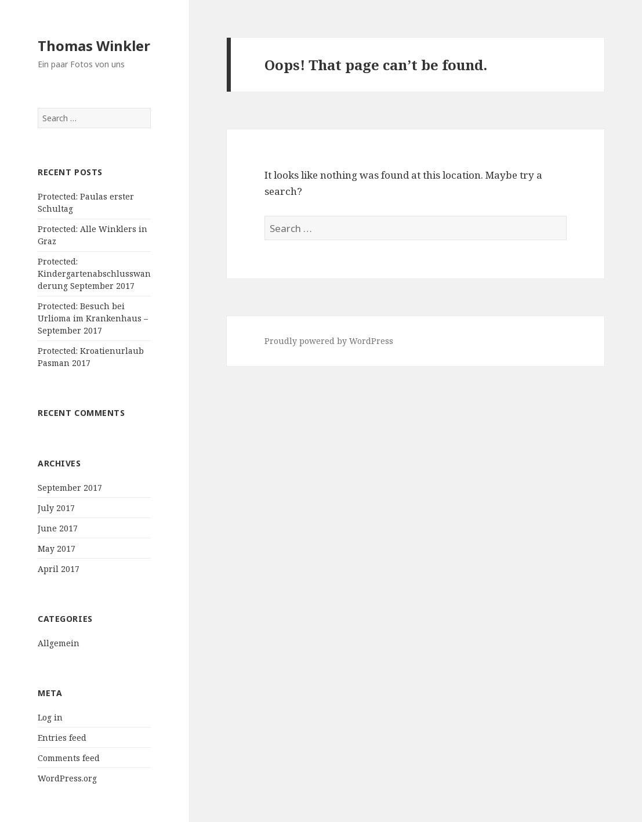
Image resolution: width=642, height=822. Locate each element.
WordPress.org (67, 778)
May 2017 (56, 548)
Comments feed (69, 757)
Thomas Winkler (94, 45)
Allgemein (58, 643)
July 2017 (56, 507)
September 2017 (70, 487)
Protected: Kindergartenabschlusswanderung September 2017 (94, 273)
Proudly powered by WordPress (328, 340)
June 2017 (58, 528)
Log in (50, 717)
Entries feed (62, 737)
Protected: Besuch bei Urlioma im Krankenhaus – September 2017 (93, 318)
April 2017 (58, 568)
